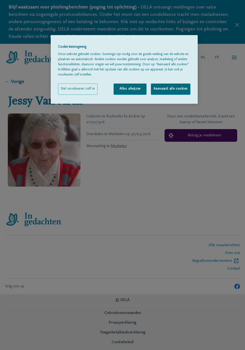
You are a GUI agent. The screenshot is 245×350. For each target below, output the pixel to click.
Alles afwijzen (130, 89)
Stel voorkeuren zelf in (78, 89)
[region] (124, 69)
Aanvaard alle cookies (171, 89)
